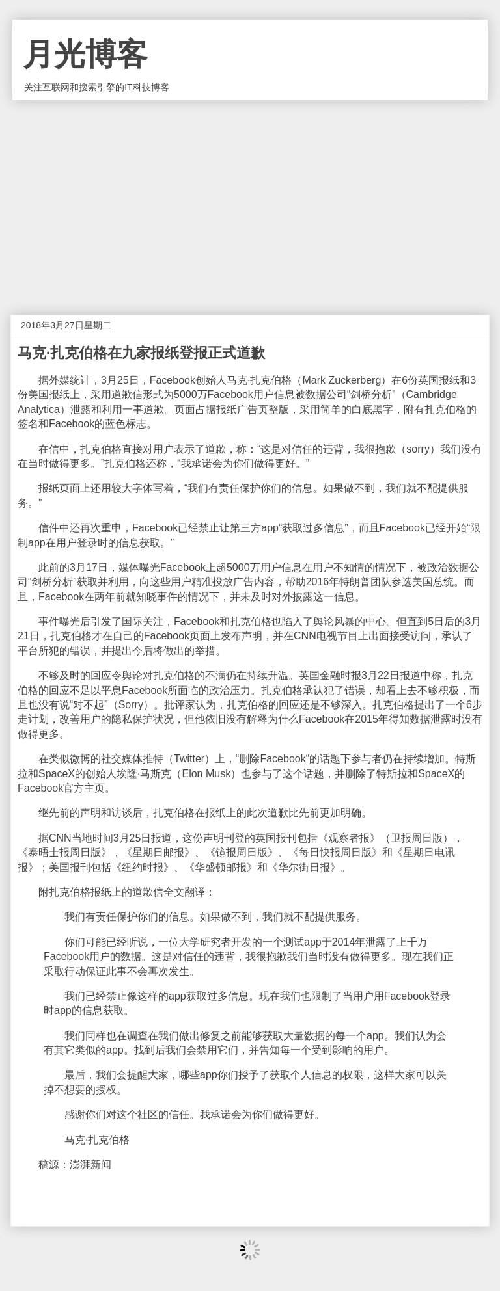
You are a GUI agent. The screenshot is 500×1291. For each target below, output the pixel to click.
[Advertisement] (250, 198)
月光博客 (85, 54)
